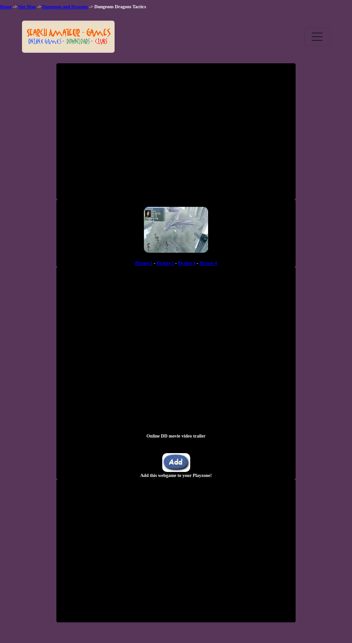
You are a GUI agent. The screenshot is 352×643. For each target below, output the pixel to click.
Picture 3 (186, 263)
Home (6, 6)
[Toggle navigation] (317, 37)
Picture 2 (165, 263)
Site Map (27, 6)
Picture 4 (208, 263)
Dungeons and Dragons (65, 6)
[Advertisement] (176, 135)
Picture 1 (144, 263)
